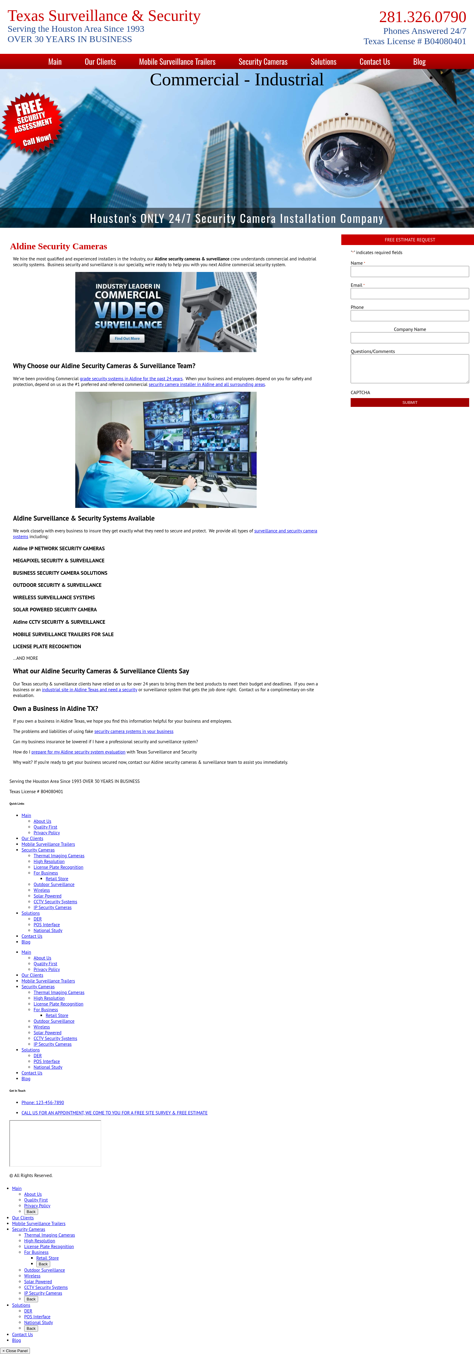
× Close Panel (15, 1351)
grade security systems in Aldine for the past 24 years (131, 378)
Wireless (42, 890)
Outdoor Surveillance (54, 884)
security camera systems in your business (134, 731)
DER (38, 919)
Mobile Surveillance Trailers (177, 61)
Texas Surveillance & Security (104, 15)
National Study (48, 930)
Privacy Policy (47, 833)
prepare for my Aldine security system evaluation (78, 752)
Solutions (323, 61)
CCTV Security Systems (55, 901)
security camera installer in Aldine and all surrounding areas (207, 384)
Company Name (410, 329)
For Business (46, 873)
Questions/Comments (373, 351)
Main (55, 61)
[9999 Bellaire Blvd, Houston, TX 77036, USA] (55, 1143)
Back (31, 1211)
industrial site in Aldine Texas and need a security (89, 689)
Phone (357, 307)
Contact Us (375, 61)
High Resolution (49, 861)
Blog (419, 61)
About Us (42, 821)
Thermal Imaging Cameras (59, 856)
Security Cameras (263, 61)
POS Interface (47, 924)
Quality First (45, 827)
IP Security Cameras (53, 907)
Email (358, 285)
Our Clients (100, 61)
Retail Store (57, 878)
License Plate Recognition (58, 867)
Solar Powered (47, 896)
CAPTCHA (360, 392)
